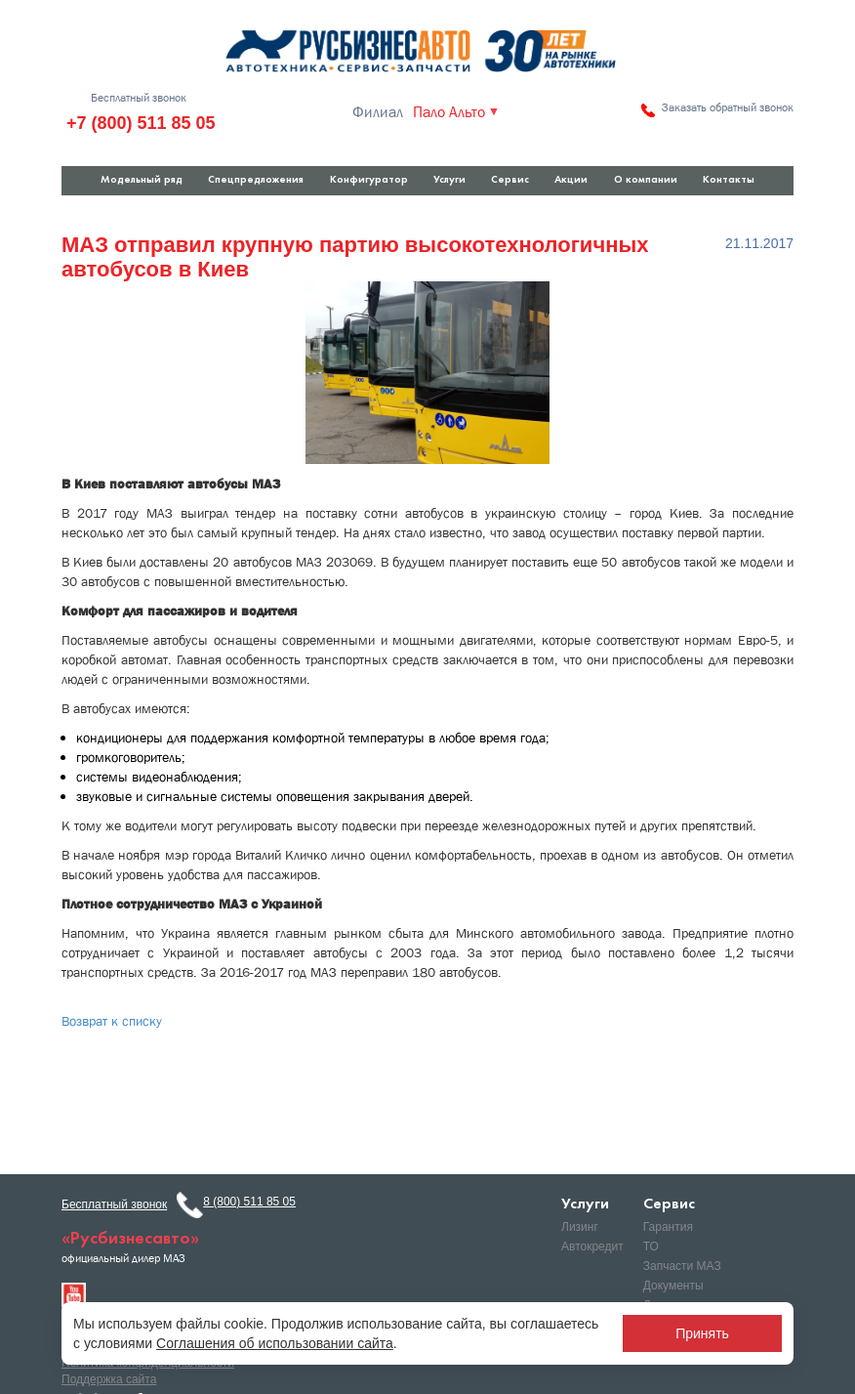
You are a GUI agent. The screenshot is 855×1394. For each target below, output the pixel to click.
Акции (571, 180)
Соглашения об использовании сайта (274, 1343)
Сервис (510, 180)
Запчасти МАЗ (682, 1266)
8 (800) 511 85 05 (249, 1201)
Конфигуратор (369, 180)
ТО (651, 1246)
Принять (702, 1333)
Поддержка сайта (108, 1379)
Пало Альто (449, 112)
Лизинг (579, 1227)
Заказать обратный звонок (728, 107)
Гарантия (668, 1227)
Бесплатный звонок (138, 98)
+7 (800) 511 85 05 (141, 123)
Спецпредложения (256, 180)
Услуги (449, 180)
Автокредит (592, 1246)
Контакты (728, 180)
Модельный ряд (142, 180)
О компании (645, 180)
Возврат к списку (111, 1021)
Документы (673, 1285)
